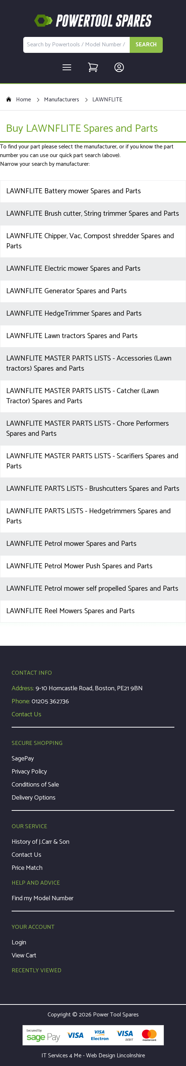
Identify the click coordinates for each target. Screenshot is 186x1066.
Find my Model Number (42, 898)
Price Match (27, 868)
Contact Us (26, 714)
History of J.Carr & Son (40, 842)
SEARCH (146, 45)
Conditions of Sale (35, 784)
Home (18, 100)
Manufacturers (61, 100)
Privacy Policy (29, 771)
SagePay (23, 758)
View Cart (24, 955)
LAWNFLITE (107, 100)
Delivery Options (34, 797)
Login (19, 942)
